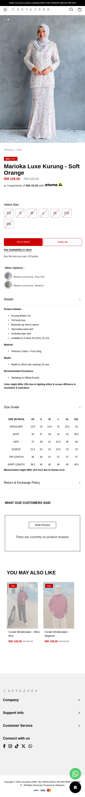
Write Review (42, 525)
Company (11, 700)
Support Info (13, 713)
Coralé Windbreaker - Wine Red (24, 633)
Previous (8, 149)
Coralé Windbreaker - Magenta (57, 633)
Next (19, 149)
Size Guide (11, 407)
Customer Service (18, 726)
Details (8, 299)
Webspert (59, 785)
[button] (4, 20)
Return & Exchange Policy (22, 482)
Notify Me (63, 242)
